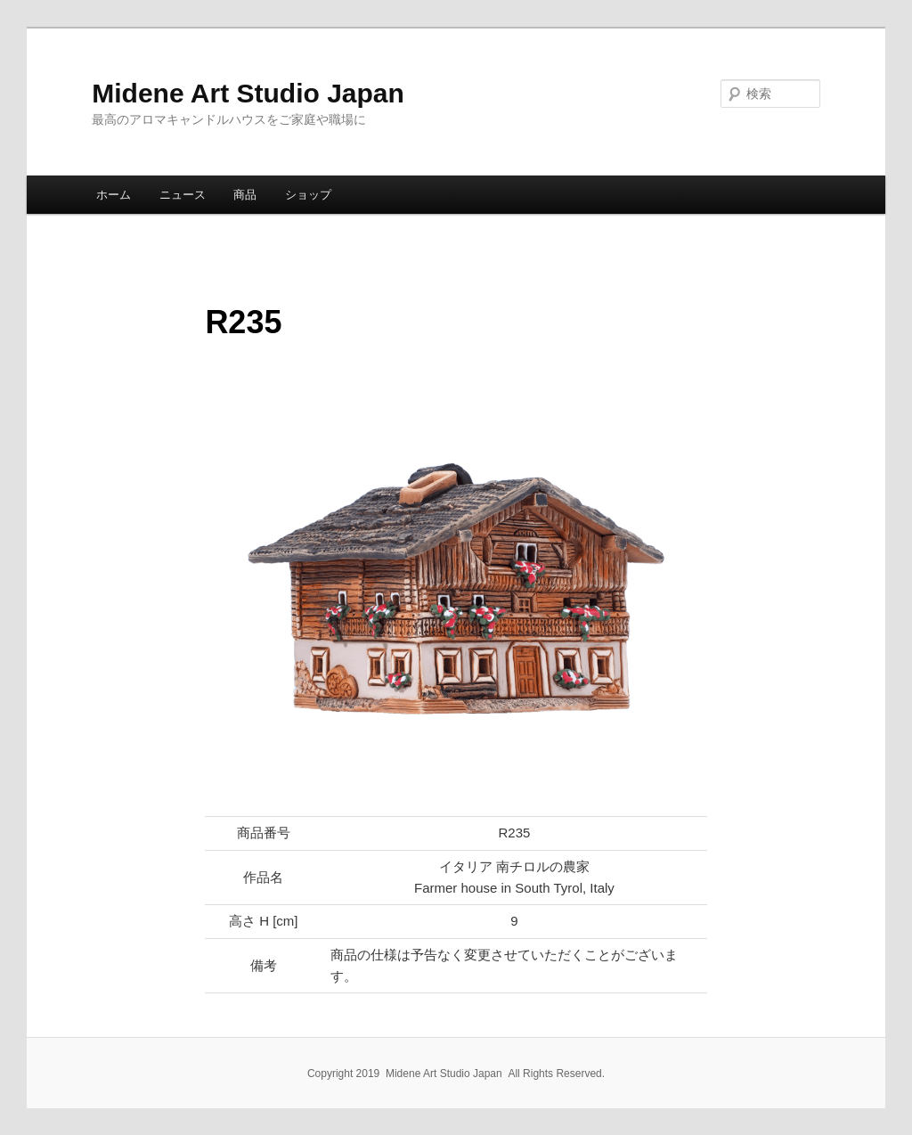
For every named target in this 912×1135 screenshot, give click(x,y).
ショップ (308, 194)
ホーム (113, 194)
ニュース (182, 194)
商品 (244, 194)
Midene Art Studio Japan (248, 93)
